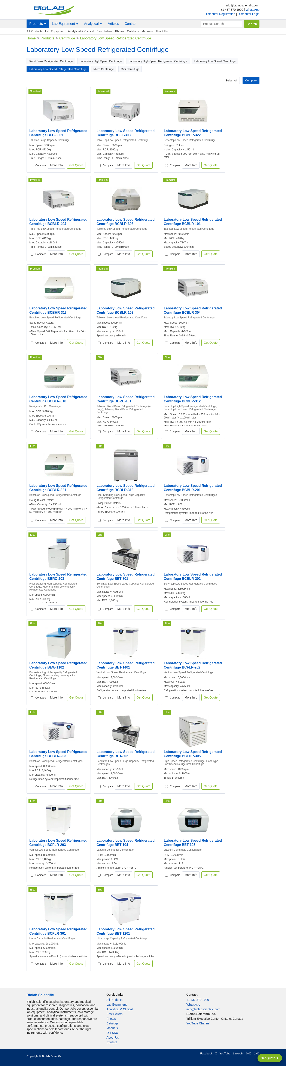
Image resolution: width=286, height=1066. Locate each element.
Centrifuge (67, 38)
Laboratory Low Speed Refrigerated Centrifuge (58, 69)
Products (37, 23)
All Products (35, 31)
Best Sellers (105, 31)
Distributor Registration (220, 14)
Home (31, 38)
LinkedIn (238, 1053)
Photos (120, 31)
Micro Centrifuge (104, 69)
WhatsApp (252, 9)
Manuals (147, 31)
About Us (161, 31)
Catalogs (133, 31)
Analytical (93, 23)
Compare (251, 80)
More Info (56, 165)
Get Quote (76, 165)
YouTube (224, 1053)
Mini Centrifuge (130, 69)
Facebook (206, 1053)
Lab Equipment (65, 23)
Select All (231, 80)
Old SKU (112, 1033)
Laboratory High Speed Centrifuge (101, 61)
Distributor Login (248, 14)
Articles (113, 23)
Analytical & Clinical (81, 31)
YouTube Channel (198, 1023)
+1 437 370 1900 (197, 1000)
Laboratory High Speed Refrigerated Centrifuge (158, 61)
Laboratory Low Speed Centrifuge (214, 61)
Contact (130, 23)
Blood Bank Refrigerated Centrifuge (51, 61)
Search (252, 24)
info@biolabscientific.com (203, 1009)
